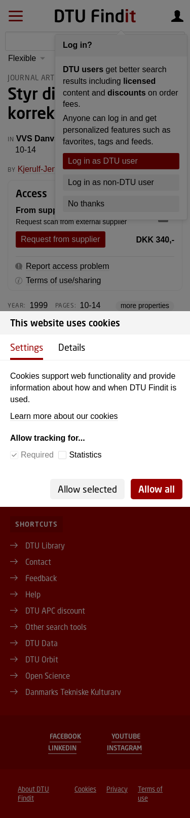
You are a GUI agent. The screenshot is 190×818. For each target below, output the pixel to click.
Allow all (156, 489)
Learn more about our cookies (64, 416)
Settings (26, 347)
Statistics (85, 454)
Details (71, 347)
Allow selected (87, 489)
